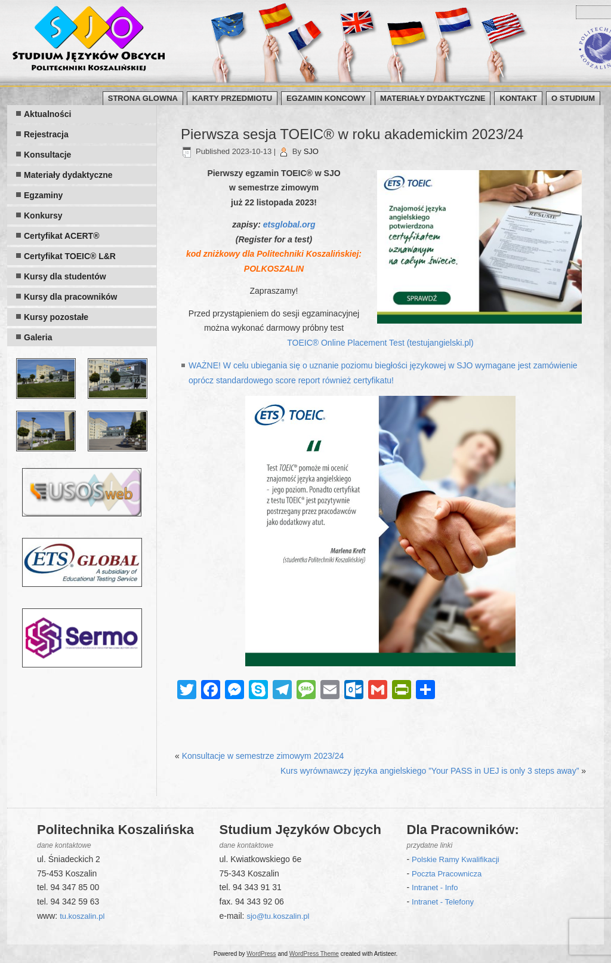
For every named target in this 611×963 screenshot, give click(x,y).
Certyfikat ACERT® (62, 236)
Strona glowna (143, 98)
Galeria (38, 337)
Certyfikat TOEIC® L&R (70, 256)
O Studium (573, 98)
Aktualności (47, 114)
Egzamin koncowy (326, 98)
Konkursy (43, 215)
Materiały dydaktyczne (432, 98)
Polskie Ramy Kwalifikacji (455, 859)
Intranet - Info (435, 887)
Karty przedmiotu (232, 98)
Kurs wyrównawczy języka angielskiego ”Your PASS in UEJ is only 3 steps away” (429, 771)
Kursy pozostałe (56, 317)
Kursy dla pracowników (70, 296)
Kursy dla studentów (65, 276)
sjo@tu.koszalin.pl (277, 916)
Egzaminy (43, 195)
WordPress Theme (314, 953)
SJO (311, 151)
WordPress (261, 953)
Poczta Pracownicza (447, 873)
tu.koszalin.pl (82, 916)
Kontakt (518, 98)
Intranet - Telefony (443, 901)
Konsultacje (47, 154)
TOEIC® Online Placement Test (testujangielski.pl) (380, 342)
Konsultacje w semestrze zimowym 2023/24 (263, 756)
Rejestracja (46, 134)
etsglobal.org (289, 224)
